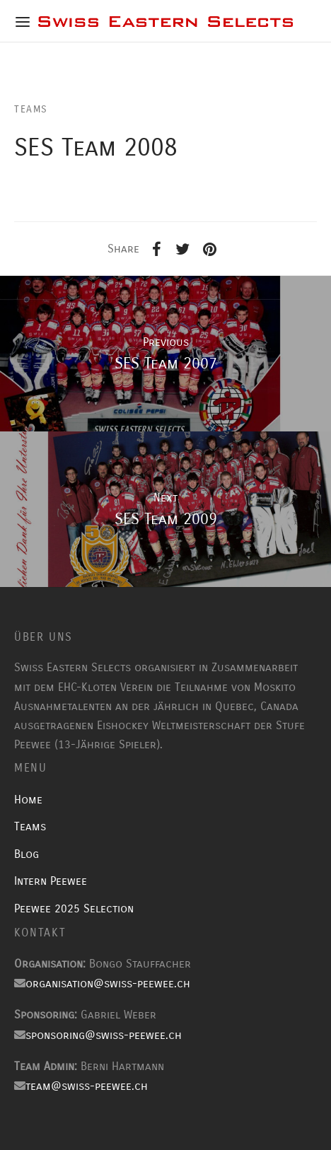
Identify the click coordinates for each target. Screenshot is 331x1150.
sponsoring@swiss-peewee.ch (103, 1035)
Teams (30, 826)
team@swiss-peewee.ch (86, 1086)
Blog (26, 854)
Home (28, 799)
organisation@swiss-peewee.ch (107, 983)
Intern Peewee (50, 881)
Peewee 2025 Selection (74, 908)
